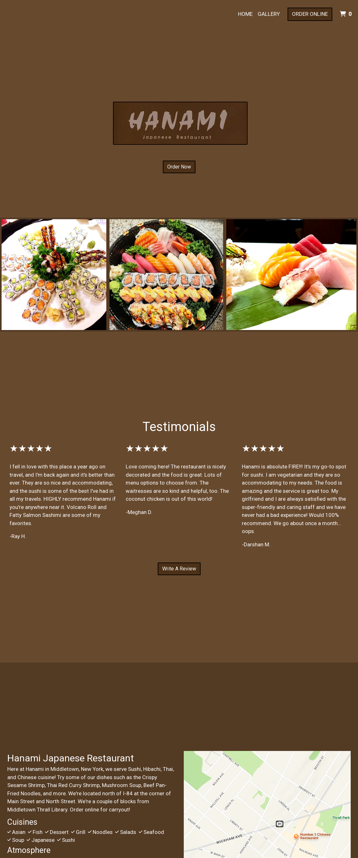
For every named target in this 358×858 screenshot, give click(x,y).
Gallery (269, 14)
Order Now (179, 167)
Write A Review (179, 569)
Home (245, 14)
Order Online (310, 14)
